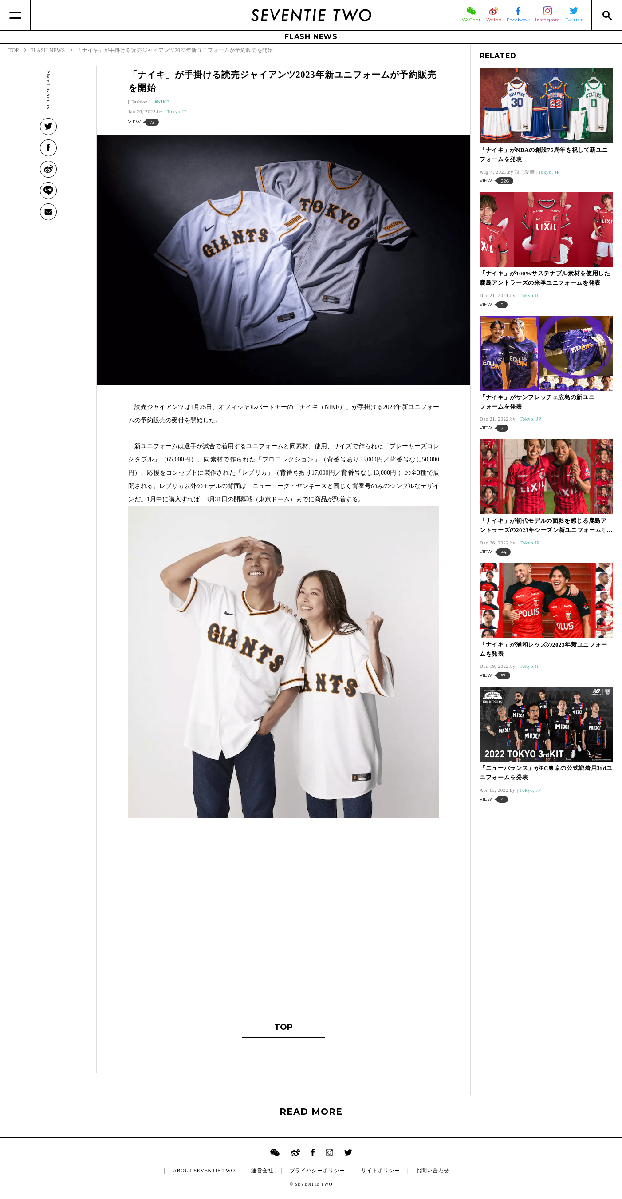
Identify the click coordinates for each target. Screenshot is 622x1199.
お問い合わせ (432, 1170)
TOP (283, 1027)
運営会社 (262, 1170)
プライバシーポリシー (317, 1170)
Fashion (139, 101)
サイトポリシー (380, 1170)
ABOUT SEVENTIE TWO (204, 1170)
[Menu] (15, 15)
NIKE (163, 101)
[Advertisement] (283, 924)
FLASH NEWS (311, 36)
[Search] (606, 15)
